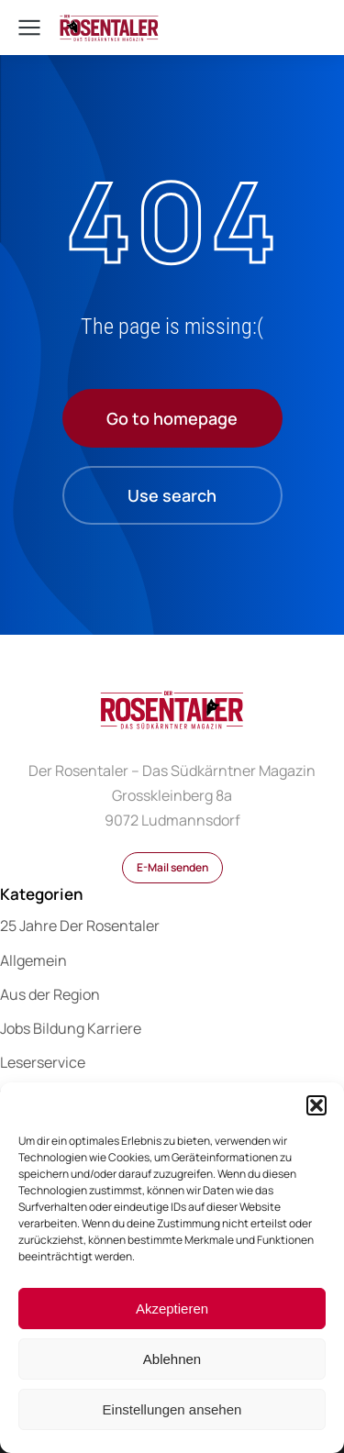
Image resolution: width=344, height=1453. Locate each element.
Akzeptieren (172, 1308)
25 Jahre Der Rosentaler (80, 925)
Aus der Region (50, 994)
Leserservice (42, 1062)
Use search (172, 495)
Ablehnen (172, 1359)
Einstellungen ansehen (172, 1409)
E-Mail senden (172, 867)
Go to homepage (172, 418)
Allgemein (33, 960)
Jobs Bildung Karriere (70, 1028)
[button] (316, 1105)
